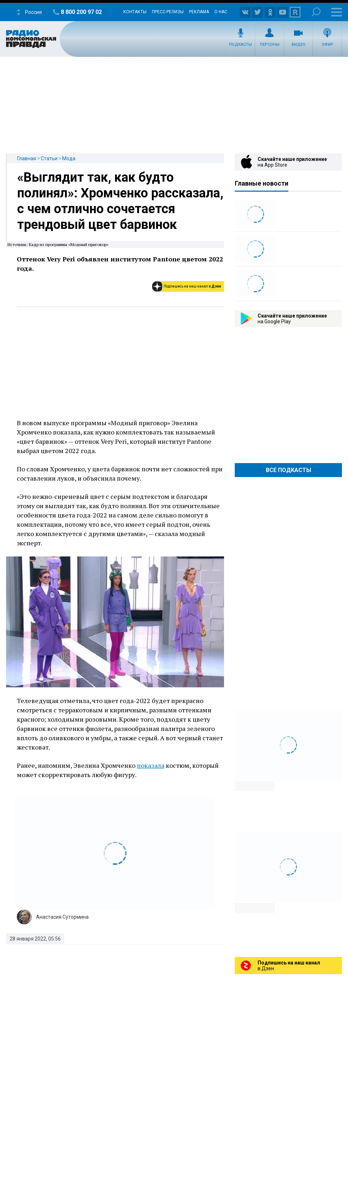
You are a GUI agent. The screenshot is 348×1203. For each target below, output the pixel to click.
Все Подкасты (288, 470)
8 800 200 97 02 (81, 12)
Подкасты (240, 44)
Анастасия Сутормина (62, 917)
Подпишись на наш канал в (192, 286)
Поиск (316, 12)
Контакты (134, 11)
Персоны (269, 44)
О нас (220, 11)
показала (150, 765)
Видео (298, 44)
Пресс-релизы (168, 11)
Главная (26, 158)
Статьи (49, 158)
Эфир (327, 44)
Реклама (199, 11)
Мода (68, 158)
